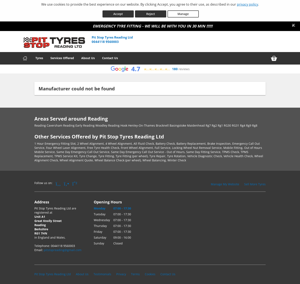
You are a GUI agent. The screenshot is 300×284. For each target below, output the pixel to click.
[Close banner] (295, 24)
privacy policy (247, 4)
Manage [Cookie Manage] (183, 12)
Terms (135, 272)
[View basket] (274, 56)
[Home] (25, 56)
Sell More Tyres (255, 182)
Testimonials (102, 272)
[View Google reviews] (150, 67)
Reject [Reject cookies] (150, 12)
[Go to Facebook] (58, 182)
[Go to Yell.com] (66, 182)
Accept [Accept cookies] (118, 12)
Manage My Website (225, 182)
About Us (88, 56)
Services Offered (62, 56)
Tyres (39, 56)
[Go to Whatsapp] (74, 182)
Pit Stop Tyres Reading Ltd (52, 272)
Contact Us (110, 56)
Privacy (121, 272)
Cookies (150, 272)
